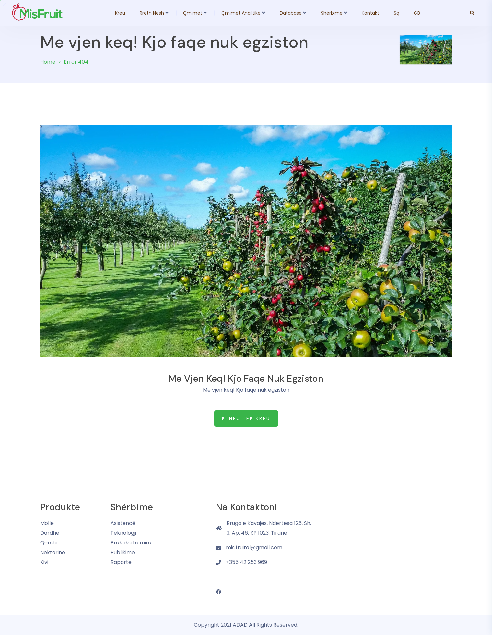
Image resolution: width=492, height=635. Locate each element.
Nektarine (52, 552)
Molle (47, 523)
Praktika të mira (131, 542)
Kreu (120, 13)
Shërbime (332, 13)
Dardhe (49, 533)
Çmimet (192, 13)
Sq (396, 13)
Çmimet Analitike (241, 13)
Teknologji (123, 533)
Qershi (48, 542)
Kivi (44, 562)
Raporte (121, 562)
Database (291, 13)
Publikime (123, 552)
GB (417, 13)
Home (47, 62)
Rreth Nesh (152, 13)
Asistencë (123, 523)
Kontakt (370, 13)
